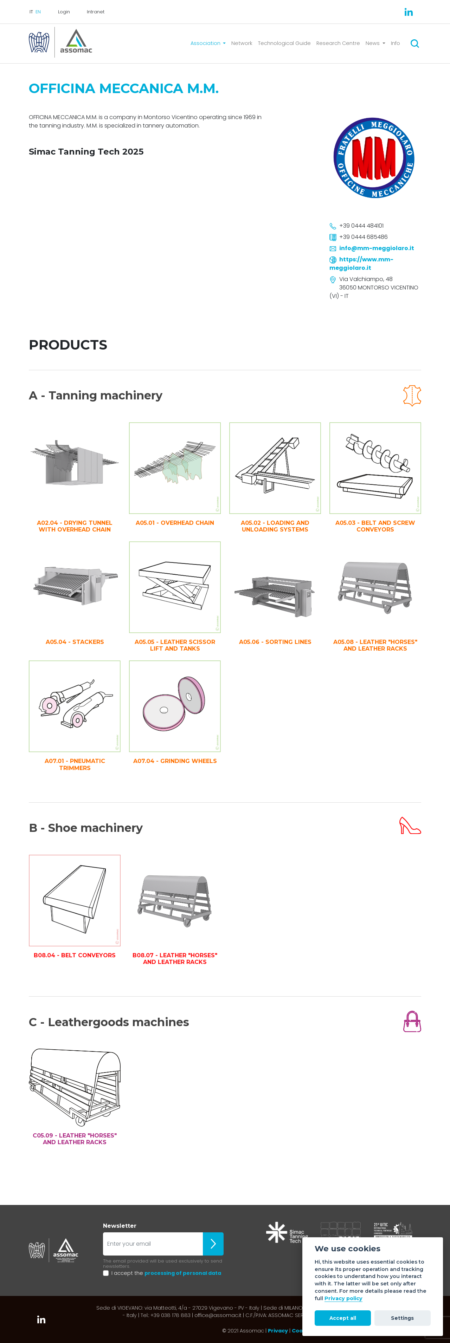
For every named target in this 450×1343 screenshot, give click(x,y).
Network (241, 43)
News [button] (373, 43)
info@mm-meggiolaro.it (376, 248)
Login (64, 12)
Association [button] (206, 43)
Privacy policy (343, 1298)
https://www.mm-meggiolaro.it (361, 263)
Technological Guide (284, 43)
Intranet (95, 12)
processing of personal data (182, 1273)
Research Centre (338, 43)
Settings (402, 1318)
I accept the (166, 1273)
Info (395, 43)
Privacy (278, 1330)
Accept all (342, 1318)
